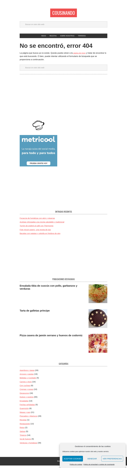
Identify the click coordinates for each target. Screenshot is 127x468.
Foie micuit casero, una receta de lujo (35, 232)
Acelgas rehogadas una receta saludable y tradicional (42, 225)
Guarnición (24, 411)
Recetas (23, 422)
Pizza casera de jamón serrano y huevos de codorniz (51, 338)
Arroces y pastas (27, 377)
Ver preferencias (112, 459)
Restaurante (25, 426)
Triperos (23, 438)
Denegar (92, 459)
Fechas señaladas (27, 407)
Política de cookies (76, 464)
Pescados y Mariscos (28, 419)
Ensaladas (24, 403)
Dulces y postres (27, 399)
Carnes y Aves (26, 384)
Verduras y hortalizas (28, 445)
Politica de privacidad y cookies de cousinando (98, 464)
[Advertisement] (63, 101)
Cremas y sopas (26, 392)
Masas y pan (25, 415)
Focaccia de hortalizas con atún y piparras (37, 221)
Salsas (22, 434)
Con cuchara (25, 388)
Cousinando (63, 13)
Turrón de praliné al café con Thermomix (36, 228)
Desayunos (24, 396)
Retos (22, 430)
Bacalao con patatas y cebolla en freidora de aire (40, 236)
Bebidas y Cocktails (28, 380)
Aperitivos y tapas (27, 373)
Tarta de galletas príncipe (35, 313)
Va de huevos (25, 441)
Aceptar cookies (73, 459)
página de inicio (80, 56)
